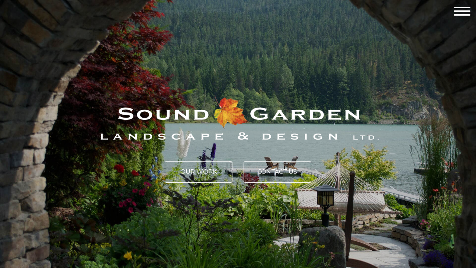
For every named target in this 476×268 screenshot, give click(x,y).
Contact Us (277, 171)
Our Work (198, 171)
